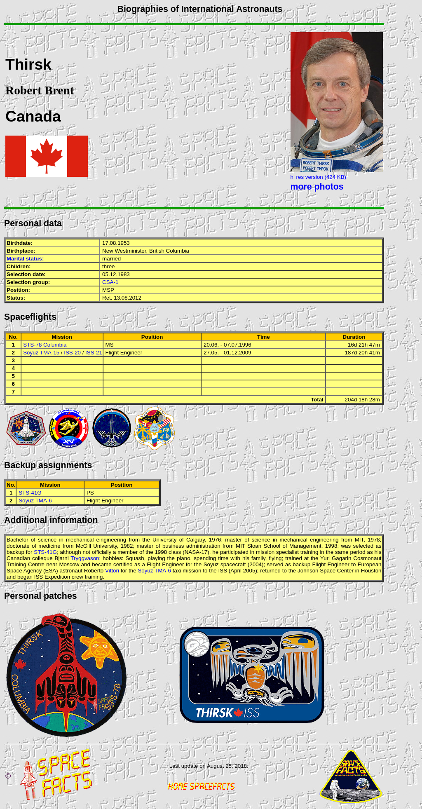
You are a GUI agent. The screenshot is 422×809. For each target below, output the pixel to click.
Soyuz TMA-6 (35, 500)
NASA (192, 552)
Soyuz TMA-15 (41, 352)
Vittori (112, 570)
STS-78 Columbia (44, 345)
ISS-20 (72, 352)
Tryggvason (84, 558)
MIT (359, 540)
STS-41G (30, 493)
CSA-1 (110, 282)
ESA (50, 570)
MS (110, 345)
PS (90, 493)
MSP (108, 290)
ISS (222, 570)
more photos (317, 187)
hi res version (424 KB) (319, 177)
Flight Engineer (124, 352)
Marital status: (25, 259)
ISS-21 (93, 352)
